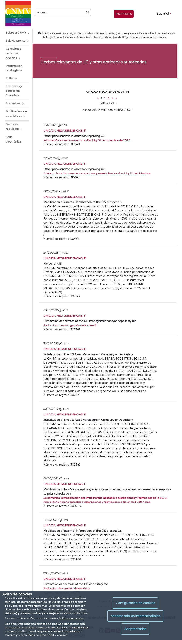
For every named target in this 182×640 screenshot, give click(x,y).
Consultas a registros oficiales (72, 33)
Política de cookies (71, 618)
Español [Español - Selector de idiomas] (163, 13)
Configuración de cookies (135, 603)
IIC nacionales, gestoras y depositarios (121, 33)
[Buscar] (88, 12)
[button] (17, 33)
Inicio (45, 33)
